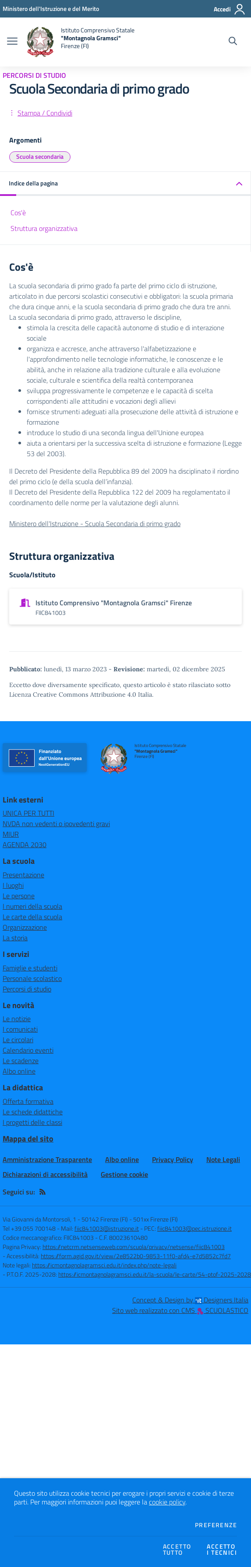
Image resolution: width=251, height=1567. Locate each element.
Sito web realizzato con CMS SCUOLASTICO (180, 1310)
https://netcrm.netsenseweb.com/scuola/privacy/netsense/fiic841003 (133, 1246)
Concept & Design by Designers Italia (190, 1300)
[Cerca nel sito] (233, 42)
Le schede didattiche (33, 1111)
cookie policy (167, 1502)
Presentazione (23, 874)
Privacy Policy (172, 1159)
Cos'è (18, 212)
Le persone (19, 895)
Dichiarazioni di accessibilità (45, 1174)
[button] (125, 184)
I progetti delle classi (32, 1122)
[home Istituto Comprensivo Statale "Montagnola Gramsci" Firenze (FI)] (80, 42)
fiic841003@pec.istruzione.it (194, 1228)
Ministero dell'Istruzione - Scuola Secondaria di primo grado (94, 523)
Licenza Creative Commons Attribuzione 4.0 (72, 694)
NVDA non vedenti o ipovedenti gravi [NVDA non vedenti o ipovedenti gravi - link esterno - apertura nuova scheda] (56, 823)
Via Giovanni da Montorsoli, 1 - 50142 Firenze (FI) (65, 1219)
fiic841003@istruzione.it (106, 1228)
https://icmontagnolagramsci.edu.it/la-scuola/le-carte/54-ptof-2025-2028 (154, 1274)
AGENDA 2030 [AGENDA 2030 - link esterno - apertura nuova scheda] (24, 844)
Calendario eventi (28, 1050)
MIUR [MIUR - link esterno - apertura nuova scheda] (11, 834)
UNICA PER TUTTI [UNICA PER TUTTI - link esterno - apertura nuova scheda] (28, 813)
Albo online (19, 1071)
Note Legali (223, 1159)
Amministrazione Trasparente (47, 1159)
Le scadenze (21, 1060)
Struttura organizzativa (44, 228)
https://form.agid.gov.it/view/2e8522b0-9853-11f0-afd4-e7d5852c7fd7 (136, 1255)
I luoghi (13, 885)
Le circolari (18, 1039)
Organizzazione (25, 927)
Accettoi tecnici (222, 1549)
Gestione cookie (124, 1174)
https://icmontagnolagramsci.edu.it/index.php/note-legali (104, 1265)
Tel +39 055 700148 (29, 1228)
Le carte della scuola (32, 916)
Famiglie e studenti (30, 968)
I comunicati (20, 1029)
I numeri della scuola (32, 906)
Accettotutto (177, 1549)
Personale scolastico (32, 978)
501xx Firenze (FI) (155, 1219)
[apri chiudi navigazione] (12, 42)
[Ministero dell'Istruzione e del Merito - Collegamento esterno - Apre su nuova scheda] (51, 8)
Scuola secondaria (40, 156)
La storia (15, 937)
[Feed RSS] (42, 1192)
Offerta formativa (28, 1101)
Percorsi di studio (27, 989)
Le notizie (17, 1018)
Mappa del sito (28, 1139)
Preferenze (216, 1525)
